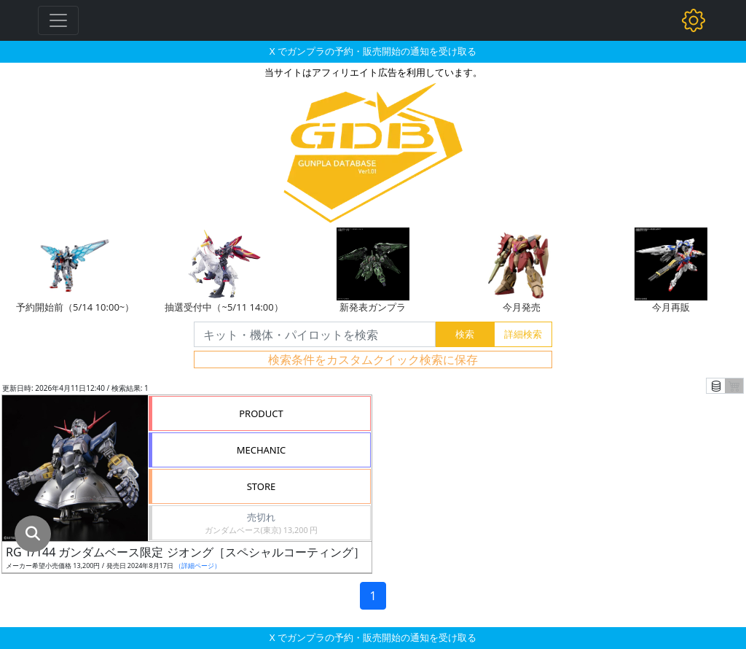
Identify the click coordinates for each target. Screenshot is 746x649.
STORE (261, 486)
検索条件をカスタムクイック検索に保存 (373, 359)
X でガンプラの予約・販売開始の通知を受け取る (373, 51)
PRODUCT (261, 413)
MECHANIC (261, 449)
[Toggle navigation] (58, 20)
